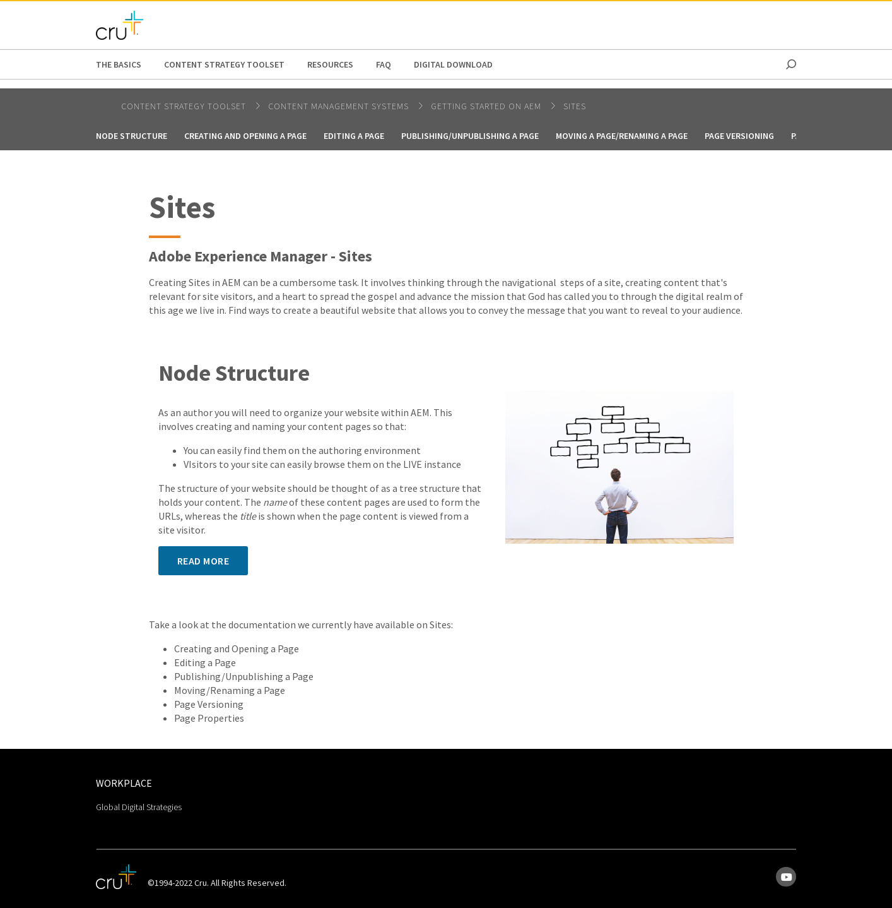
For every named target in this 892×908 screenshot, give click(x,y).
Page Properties (209, 718)
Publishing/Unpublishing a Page (244, 676)
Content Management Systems (339, 106)
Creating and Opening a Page (245, 135)
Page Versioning (739, 135)
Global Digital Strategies (139, 807)
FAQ (383, 64)
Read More (203, 560)
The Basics (118, 64)
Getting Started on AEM (487, 106)
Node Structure (131, 135)
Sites (574, 106)
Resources (330, 64)
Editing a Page (354, 135)
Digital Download (453, 64)
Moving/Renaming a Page (229, 690)
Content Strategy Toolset (224, 64)
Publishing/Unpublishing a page (470, 135)
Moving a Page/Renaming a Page (622, 135)
